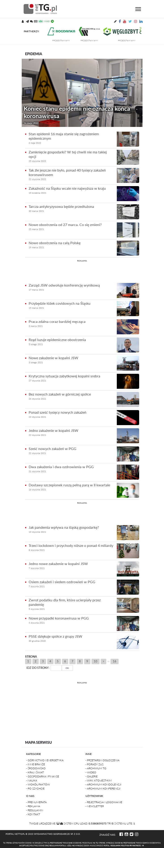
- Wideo (90, 772)
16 (114, 661)
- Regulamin (34, 810)
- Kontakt (33, 814)
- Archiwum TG (95, 768)
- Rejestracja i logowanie (103, 802)
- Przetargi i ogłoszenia (102, 760)
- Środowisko (36, 768)
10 (95, 661)
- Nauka (31, 780)
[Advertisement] (82, 270)
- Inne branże (35, 764)
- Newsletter (94, 806)
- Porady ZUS (94, 764)
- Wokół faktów (38, 784)
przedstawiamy (65, 40)
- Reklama (33, 806)
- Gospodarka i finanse (42, 776)
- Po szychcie (35, 788)
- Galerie (91, 776)
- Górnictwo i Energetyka (45, 760)
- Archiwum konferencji (102, 788)
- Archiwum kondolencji (103, 784)
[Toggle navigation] (138, 9)
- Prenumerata (36, 802)
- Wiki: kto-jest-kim (98, 780)
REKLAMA (82, 261)
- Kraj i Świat (35, 772)
